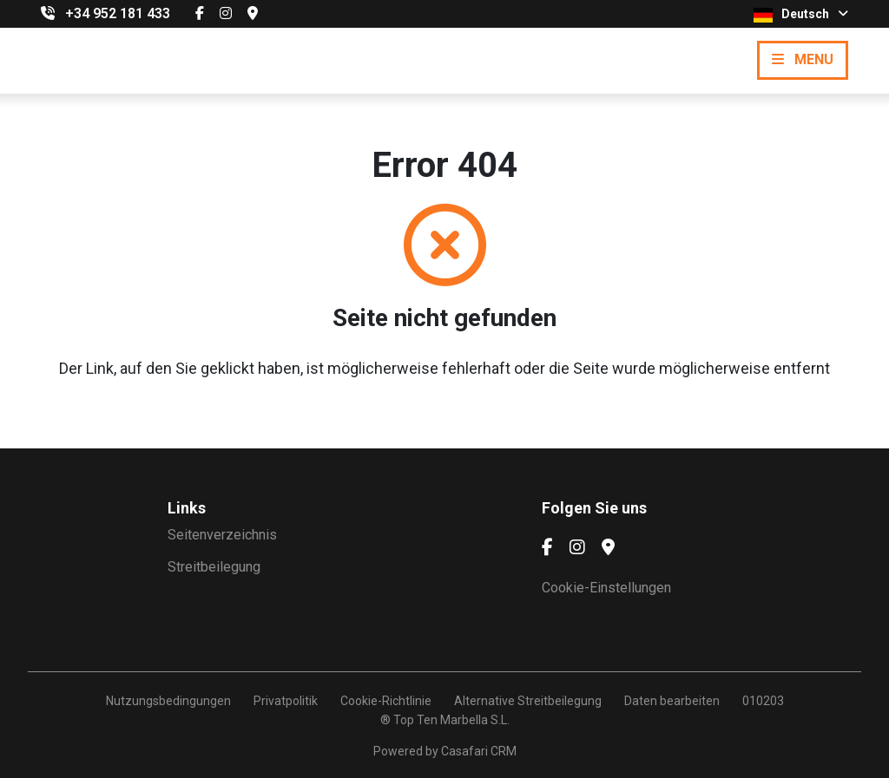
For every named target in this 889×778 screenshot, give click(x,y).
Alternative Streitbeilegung (528, 701)
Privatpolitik (286, 701)
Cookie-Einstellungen (606, 587)
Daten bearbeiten (672, 701)
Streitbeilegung (214, 567)
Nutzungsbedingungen (168, 701)
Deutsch (801, 15)
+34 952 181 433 (117, 13)
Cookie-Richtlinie (385, 701)
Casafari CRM (479, 751)
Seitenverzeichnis (222, 534)
